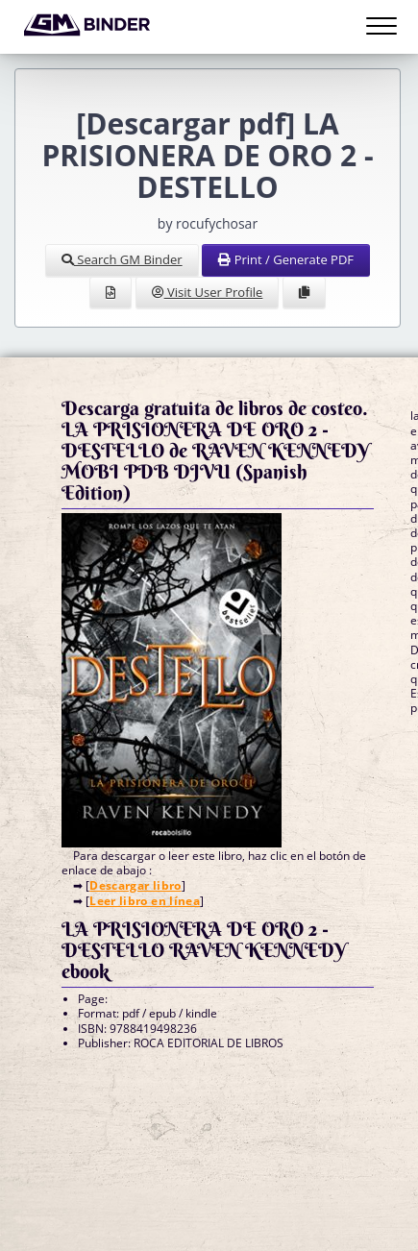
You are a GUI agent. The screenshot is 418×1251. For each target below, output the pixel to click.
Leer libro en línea (144, 901)
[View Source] (110, 293)
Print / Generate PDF (286, 259)
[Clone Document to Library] (304, 293)
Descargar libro (135, 885)
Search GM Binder (122, 259)
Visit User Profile (207, 292)
